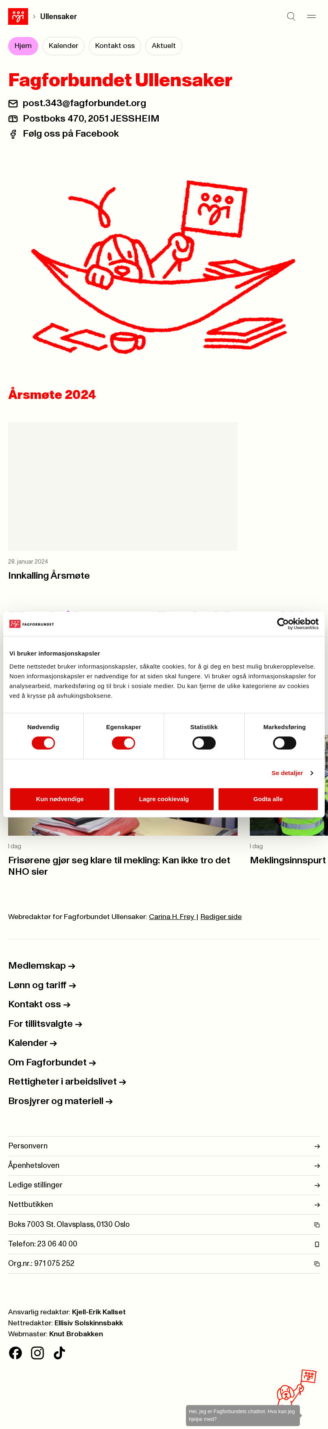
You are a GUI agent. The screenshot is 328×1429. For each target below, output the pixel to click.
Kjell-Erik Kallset (99, 1312)
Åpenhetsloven (164, 1165)
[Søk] (291, 17)
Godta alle (268, 798)
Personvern (164, 1146)
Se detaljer (287, 772)
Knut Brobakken (76, 1334)
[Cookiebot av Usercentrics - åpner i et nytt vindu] (283, 624)
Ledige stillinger (164, 1185)
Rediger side (221, 917)
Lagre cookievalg (164, 798)
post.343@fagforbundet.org (84, 103)
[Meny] (312, 17)
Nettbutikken (164, 1204)
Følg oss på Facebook (71, 134)
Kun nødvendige (60, 798)
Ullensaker (58, 17)
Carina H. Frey (172, 917)
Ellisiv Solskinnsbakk (89, 1323)
